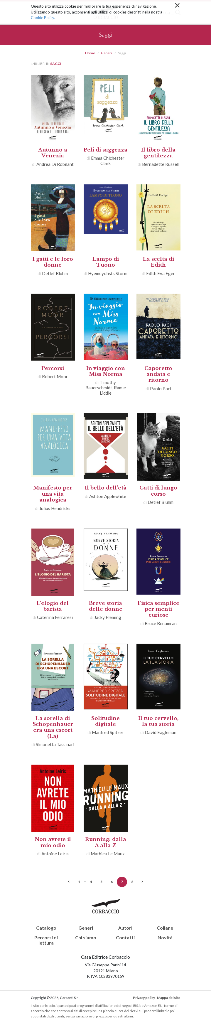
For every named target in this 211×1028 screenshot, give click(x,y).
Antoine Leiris (55, 853)
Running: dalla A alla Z (105, 842)
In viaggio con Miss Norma (105, 371)
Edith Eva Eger (160, 273)
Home (90, 53)
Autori (125, 928)
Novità (165, 937)
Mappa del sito (168, 997)
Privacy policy (144, 997)
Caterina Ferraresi (55, 617)
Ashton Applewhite (107, 496)
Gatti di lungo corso (158, 491)
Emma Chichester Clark (107, 160)
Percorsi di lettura (46, 940)
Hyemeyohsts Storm (107, 273)
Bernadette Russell (160, 164)
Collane (165, 928)
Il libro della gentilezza (158, 153)
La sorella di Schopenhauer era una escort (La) (53, 727)
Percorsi (52, 368)
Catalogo (46, 928)
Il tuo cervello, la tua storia (158, 721)
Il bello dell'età (105, 488)
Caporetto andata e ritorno (158, 374)
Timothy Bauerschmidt (100, 385)
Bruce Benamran (161, 623)
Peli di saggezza (105, 150)
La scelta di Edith (158, 262)
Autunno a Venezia (52, 153)
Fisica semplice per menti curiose (158, 609)
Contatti (125, 937)
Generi (106, 53)
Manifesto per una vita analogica (52, 494)
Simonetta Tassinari (55, 744)
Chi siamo (85, 937)
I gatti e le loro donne (53, 262)
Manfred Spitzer (108, 732)
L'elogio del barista (53, 606)
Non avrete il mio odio (53, 842)
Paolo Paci (160, 388)
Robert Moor (55, 376)
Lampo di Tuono (105, 262)
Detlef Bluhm (55, 273)
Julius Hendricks (54, 508)
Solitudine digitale (105, 721)
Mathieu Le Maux (108, 853)
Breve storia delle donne (105, 606)
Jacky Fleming (107, 617)
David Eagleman (160, 732)
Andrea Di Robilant (55, 164)
